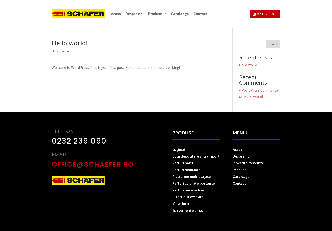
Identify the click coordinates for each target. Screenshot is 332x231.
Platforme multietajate (191, 176)
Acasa (116, 13)
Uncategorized (62, 51)
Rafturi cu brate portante (193, 183)
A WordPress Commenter (259, 90)
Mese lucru (181, 203)
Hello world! (248, 65)
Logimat (179, 149)
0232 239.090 (267, 14)
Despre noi (135, 13)
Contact (200, 13)
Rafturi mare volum (188, 190)
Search (273, 44)
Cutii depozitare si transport (196, 156)
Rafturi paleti (183, 163)
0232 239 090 (79, 141)
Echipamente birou (187, 210)
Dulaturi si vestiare (188, 197)
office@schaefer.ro (93, 164)
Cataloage (180, 13)
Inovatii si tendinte (248, 163)
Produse (155, 13)
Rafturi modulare (186, 169)
